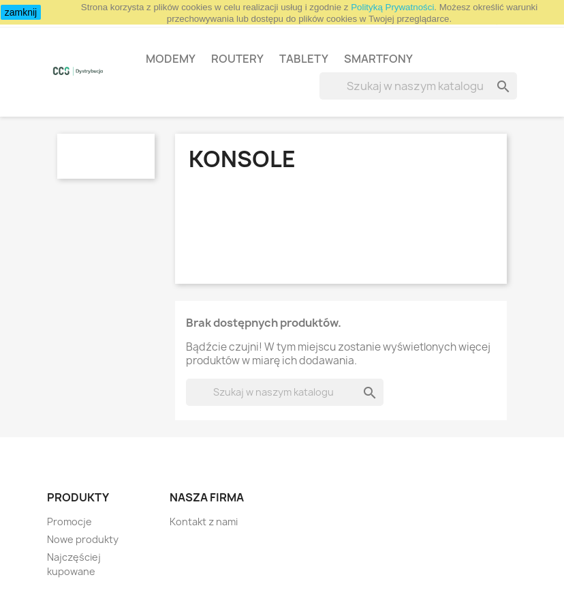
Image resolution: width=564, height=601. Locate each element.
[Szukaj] (418, 86)
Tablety (303, 58)
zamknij (21, 12)
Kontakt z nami (204, 521)
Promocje (69, 521)
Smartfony (378, 58)
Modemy (170, 58)
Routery (237, 58)
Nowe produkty (83, 539)
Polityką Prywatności (392, 7)
